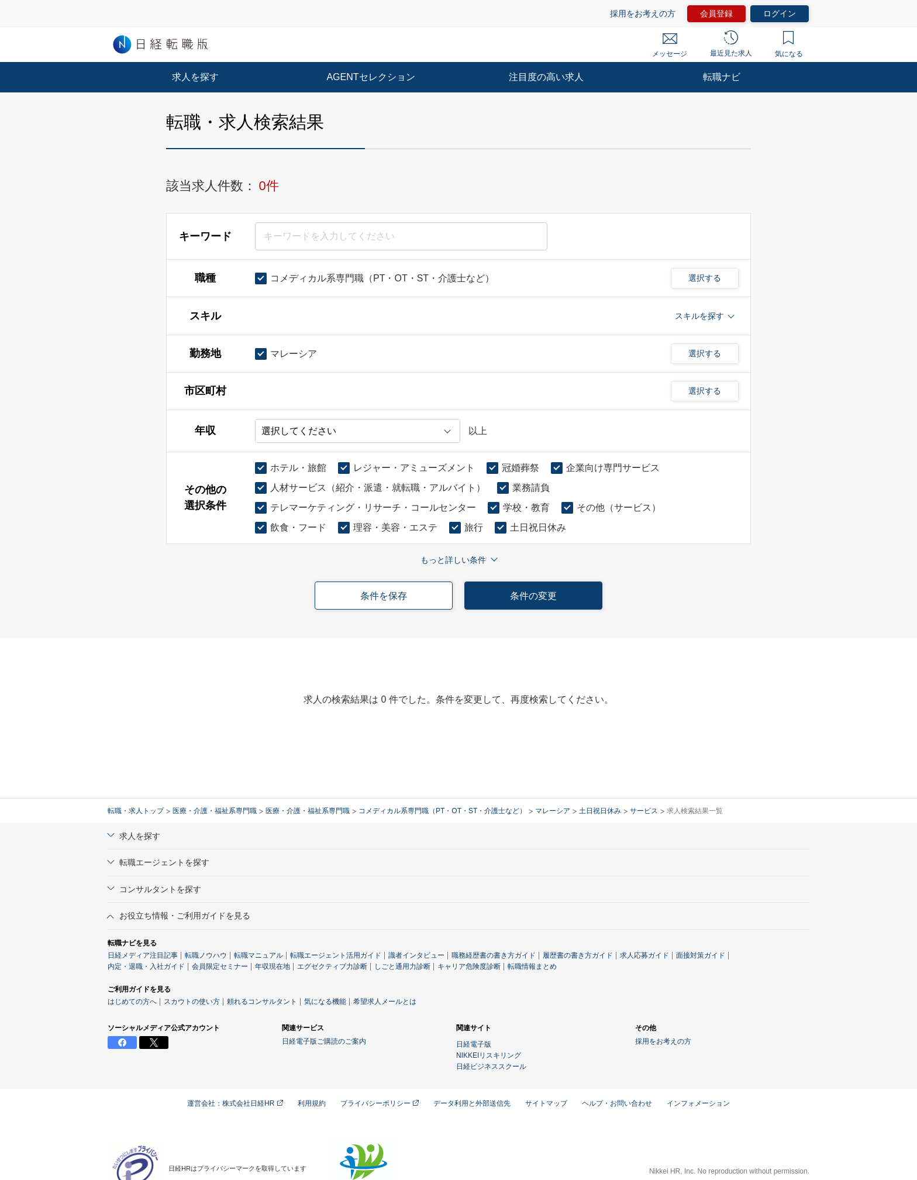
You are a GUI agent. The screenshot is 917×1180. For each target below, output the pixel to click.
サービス (644, 811)
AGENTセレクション (370, 77)
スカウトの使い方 (192, 1001)
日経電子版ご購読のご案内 (324, 1041)
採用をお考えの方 (642, 13)
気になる (789, 44)
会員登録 (716, 13)
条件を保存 (383, 596)
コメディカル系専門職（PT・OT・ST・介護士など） (442, 811)
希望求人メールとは (384, 1001)
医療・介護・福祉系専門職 (215, 811)
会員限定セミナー (220, 966)
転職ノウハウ (206, 955)
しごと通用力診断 (402, 966)
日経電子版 (473, 1044)
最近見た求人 (731, 43)
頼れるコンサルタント (262, 1001)
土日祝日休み (600, 811)
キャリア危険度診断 (469, 966)
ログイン (779, 13)
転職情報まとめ (532, 966)
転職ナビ (721, 77)
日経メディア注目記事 (143, 955)
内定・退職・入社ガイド (146, 966)
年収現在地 (272, 966)
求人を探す (195, 77)
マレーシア (552, 811)
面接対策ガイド (700, 955)
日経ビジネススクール (491, 1066)
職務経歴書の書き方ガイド (493, 955)
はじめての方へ (132, 1001)
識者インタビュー (416, 955)
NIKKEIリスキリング (488, 1055)
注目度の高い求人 (546, 77)
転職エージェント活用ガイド (335, 955)
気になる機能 (325, 1001)
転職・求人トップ (136, 811)
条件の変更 (533, 596)
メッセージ (669, 45)
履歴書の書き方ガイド (578, 955)
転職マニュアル (258, 955)
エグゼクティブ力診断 (332, 966)
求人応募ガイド (644, 955)
